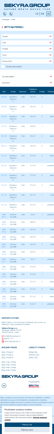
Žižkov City (33, 357)
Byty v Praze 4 (7, 352)
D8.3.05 (4, 97)
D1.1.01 (4, 195)
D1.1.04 (4, 205)
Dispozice (22, 92)
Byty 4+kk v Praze (9, 370)
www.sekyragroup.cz (12, 341)
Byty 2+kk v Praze (9, 365)
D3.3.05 (4, 107)
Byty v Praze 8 (7, 357)
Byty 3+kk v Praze (9, 367)
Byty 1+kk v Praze (9, 362)
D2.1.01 (4, 165)
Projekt (13, 92)
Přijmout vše (27, 425)
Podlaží (42, 92)
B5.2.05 (4, 136)
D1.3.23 (4, 175)
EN (42, 13)
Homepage (5, 19)
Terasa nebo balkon (11, 66)
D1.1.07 (4, 126)
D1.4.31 (4, 185)
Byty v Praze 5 (7, 355)
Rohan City (33, 352)
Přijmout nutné (27, 430)
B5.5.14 (4, 146)
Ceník (13, 19)
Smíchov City (34, 355)
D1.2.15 (4, 156)
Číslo (4, 92)
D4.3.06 (4, 116)
